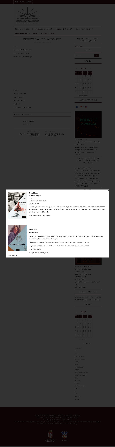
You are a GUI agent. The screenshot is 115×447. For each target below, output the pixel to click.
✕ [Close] (108, 190)
